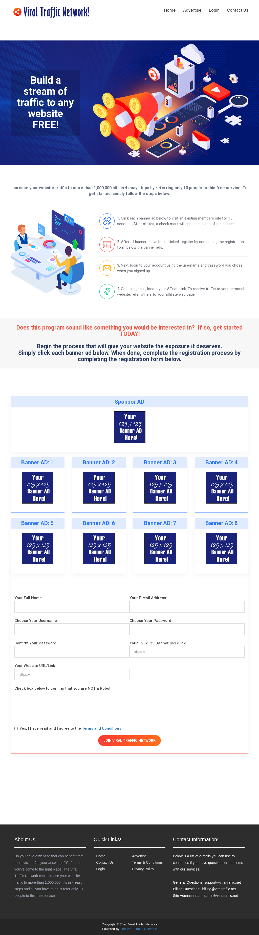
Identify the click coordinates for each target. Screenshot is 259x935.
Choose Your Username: (36, 620)
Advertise (192, 10)
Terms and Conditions (101, 728)
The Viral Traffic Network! (138, 929)
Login (214, 10)
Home (170, 10)
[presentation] (52, 706)
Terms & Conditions (147, 862)
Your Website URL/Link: (35, 665)
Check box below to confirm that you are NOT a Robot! (63, 688)
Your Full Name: (28, 598)
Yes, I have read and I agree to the (67, 728)
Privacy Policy (143, 869)
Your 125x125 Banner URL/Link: (158, 643)
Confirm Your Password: (35, 643)
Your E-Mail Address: (148, 598)
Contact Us (237, 10)
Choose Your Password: (151, 620)
